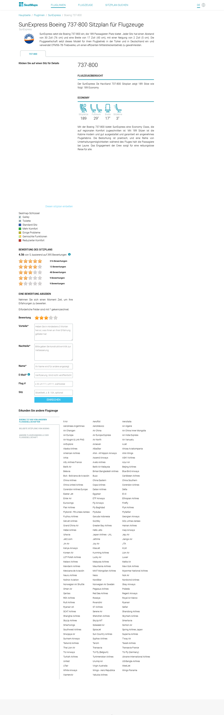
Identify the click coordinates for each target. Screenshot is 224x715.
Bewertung (25, 317)
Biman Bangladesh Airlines (105, 471)
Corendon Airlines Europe (75, 489)
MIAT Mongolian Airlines (104, 571)
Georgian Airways (130, 516)
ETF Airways (99, 498)
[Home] (28, 4)
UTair (65, 665)
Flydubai (97, 512)
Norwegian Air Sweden (103, 584)
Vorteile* (23, 326)
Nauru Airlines (70, 575)
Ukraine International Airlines (136, 656)
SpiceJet (97, 629)
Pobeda (126, 589)
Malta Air (126, 561)
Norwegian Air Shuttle (73, 584)
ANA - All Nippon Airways (105, 453)
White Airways (70, 670)
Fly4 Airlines (128, 507)
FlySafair (126, 512)
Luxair (125, 557)
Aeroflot (96, 421)
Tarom (96, 643)
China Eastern (99, 480)
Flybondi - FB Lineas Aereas (76, 512)
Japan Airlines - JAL (102, 534)
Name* (22, 365)
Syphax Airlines (100, 638)
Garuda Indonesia (101, 516)
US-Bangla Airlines (131, 661)
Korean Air (68, 552)
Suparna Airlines (130, 634)
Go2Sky (96, 521)
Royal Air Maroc (130, 598)
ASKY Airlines (128, 457)
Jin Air (66, 543)
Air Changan (69, 430)
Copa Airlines (99, 485)
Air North (97, 439)
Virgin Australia (100, 665)
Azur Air (126, 462)
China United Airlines (73, 485)
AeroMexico (98, 426)
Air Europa (68, 435)
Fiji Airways (98, 503)
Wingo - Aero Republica (104, 670)
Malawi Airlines (70, 561)
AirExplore (68, 444)
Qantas (66, 593)
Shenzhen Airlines (101, 616)
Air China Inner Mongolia (134, 430)
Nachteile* (24, 345)
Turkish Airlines (70, 656)
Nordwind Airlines (130, 580)
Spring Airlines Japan (132, 629)
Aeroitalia (126, 421)
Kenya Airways (70, 548)
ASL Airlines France (72, 462)
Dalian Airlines (99, 489)
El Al (124, 494)
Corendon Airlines (130, 485)
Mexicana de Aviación (73, 571)
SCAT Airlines (69, 611)
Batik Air (67, 466)
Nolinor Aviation (71, 580)
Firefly (125, 503)
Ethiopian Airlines (130, 498)
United (66, 661)
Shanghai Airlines (71, 616)
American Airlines (71, 453)
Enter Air (67, 498)
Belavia (66, 471)
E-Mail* (24, 374)
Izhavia (66, 534)
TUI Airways (69, 652)
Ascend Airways (100, 457)
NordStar (97, 580)
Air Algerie (127, 426)
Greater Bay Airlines (102, 525)
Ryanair (126, 602)
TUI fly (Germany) (130, 652)
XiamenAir (68, 675)
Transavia (97, 647)
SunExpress (54, 15)
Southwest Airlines (72, 629)
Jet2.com (67, 539)
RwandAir (97, 602)
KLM (124, 548)
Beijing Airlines (129, 466)
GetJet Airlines (70, 521)
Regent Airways (129, 593)
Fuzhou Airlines (70, 516)
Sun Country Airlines (102, 634)
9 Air (65, 421)
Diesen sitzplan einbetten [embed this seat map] (59, 206)
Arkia (65, 457)
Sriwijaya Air (69, 634)
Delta (124, 489)
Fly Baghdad (99, 507)
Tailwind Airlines (71, 643)
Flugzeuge (85, 5)
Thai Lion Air (69, 647)
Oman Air (67, 589)
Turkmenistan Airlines (103, 656)
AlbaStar (97, 448)
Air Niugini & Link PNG (73, 439)
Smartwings (69, 625)
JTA (124, 543)
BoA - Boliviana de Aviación (76, 476)
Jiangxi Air (127, 539)
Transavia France (130, 647)
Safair (125, 607)
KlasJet (96, 548)
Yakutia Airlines (100, 675)
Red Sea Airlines (100, 593)
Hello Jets (97, 530)
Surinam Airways (71, 638)
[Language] (201, 5)
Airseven (97, 444)
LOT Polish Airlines (72, 557)
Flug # (22, 383)
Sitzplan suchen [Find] (116, 5)
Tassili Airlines (129, 643)
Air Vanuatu (128, 439)
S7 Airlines (98, 607)
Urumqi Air (98, 661)
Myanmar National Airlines (135, 571)
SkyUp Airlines (70, 620)
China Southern (129, 480)
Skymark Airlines (130, 616)
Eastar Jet (68, 494)
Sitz (21, 392)
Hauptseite (24, 15)
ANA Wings (127, 453)
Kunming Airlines (101, 552)
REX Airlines (69, 598)
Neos (95, 575)
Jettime (96, 539)
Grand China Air (71, 525)
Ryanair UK (68, 607)
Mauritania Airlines (102, 566)
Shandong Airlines (131, 611)
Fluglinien (39, 15)
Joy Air (96, 543)
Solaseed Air (99, 625)
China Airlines (69, 480)
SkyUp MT (97, 620)
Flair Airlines (69, 507)
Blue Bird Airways (130, 471)
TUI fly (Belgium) (100, 652)
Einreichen (53, 399)
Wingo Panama (129, 670)
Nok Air (125, 575)
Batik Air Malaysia (101, 466)
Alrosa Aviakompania (132, 448)
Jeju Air (125, 534)
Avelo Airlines (99, 462)
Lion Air (125, 552)
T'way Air (126, 638)
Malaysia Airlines (101, 561)
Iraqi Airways (128, 530)
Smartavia (127, 620)
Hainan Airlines (129, 525)
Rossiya (96, 598)
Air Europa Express (102, 435)
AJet (124, 444)
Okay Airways (128, 584)
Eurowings (68, 503)
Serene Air (97, 611)
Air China (97, 430)
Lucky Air (97, 557)
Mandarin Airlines (71, 566)
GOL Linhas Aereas (131, 521)
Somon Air (127, 625)
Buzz (95, 476)
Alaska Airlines (70, 448)
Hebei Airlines (69, 530)
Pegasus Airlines (101, 589)
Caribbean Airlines (131, 476)
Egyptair (97, 494)
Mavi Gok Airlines (130, 566)
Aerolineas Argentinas (73, 426)
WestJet (126, 665)
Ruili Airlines (69, 602)
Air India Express (130, 435)
